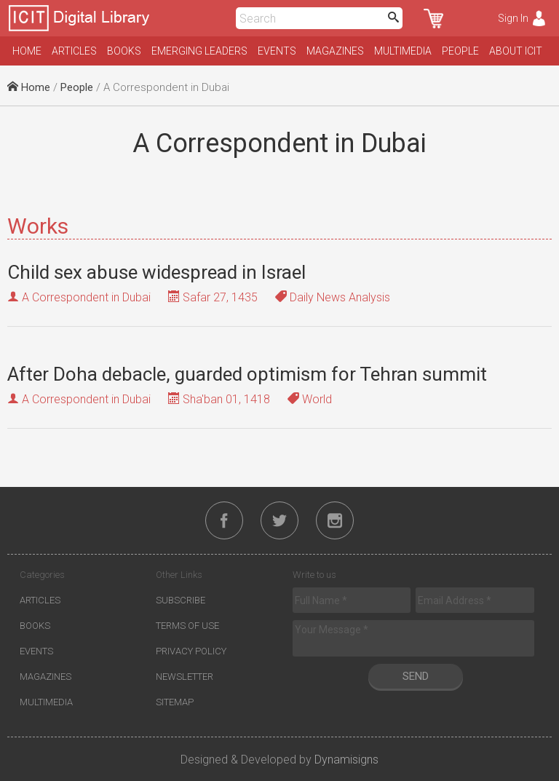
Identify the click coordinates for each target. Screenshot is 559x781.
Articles (74, 51)
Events (277, 51)
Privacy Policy (191, 651)
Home (26, 51)
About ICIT (515, 51)
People (460, 51)
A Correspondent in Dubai (86, 297)
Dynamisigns (346, 759)
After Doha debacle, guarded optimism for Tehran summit (247, 374)
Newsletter (184, 676)
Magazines (335, 51)
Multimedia (403, 51)
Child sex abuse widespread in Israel (156, 272)
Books (124, 51)
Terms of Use (187, 625)
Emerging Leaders (199, 51)
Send (416, 676)
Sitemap (175, 702)
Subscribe (180, 600)
